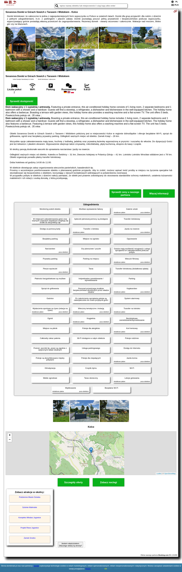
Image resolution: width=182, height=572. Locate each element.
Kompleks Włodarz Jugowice (29, 518)
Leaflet (158, 473)
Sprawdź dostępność (21, 101)
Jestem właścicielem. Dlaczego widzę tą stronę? (70, 544)
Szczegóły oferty (73, 482)
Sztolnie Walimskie (29, 507)
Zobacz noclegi (108, 482)
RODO (88, 569)
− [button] (10, 440)
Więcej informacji (158, 193)
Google (36, 566)
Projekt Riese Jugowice (30, 528)
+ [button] (10, 435)
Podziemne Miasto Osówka (29, 497)
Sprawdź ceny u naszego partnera (125, 193)
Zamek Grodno (29, 538)
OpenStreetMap (170, 473)
